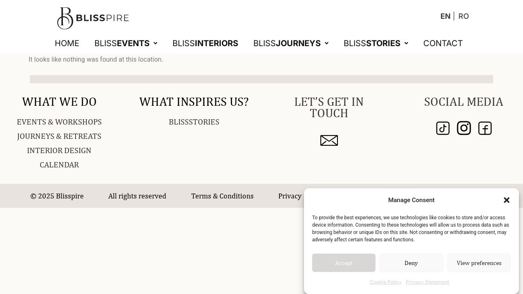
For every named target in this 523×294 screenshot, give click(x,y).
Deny (411, 262)
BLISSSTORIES (194, 121)
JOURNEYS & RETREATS (59, 135)
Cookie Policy (386, 282)
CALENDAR (59, 164)
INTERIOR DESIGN (59, 150)
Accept (344, 262)
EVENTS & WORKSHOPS (59, 121)
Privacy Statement (427, 282)
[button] (507, 200)
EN (445, 16)
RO (463, 16)
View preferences (479, 262)
